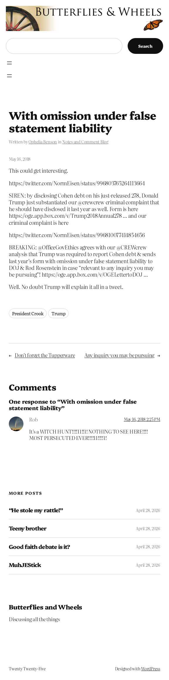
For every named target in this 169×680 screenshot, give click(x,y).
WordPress (150, 669)
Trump (58, 313)
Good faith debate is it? (39, 547)
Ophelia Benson (42, 142)
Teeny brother (28, 528)
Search (145, 46)
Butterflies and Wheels (45, 606)
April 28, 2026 (148, 510)
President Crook (27, 313)
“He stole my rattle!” (36, 510)
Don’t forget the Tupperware (45, 355)
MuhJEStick (25, 565)
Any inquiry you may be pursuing (119, 355)
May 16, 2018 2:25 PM (142, 419)
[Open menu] (9, 62)
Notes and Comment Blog (85, 142)
